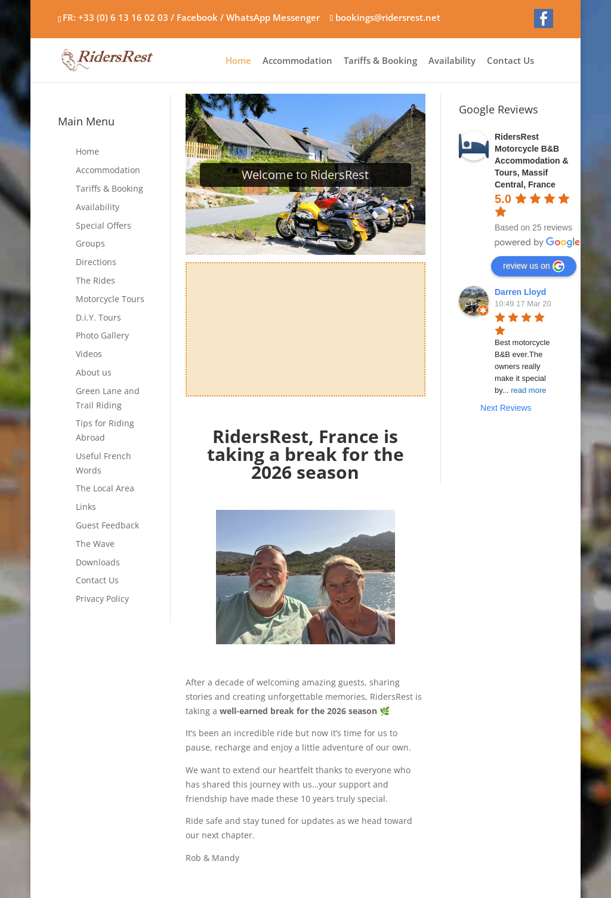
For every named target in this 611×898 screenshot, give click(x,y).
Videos (89, 353)
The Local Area (105, 488)
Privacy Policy (102, 598)
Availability (452, 61)
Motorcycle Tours (110, 299)
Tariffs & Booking (380, 61)
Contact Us (510, 61)
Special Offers (103, 225)
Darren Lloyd (520, 292)
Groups (90, 243)
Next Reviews (506, 408)
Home (238, 61)
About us (94, 372)
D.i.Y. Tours (98, 317)
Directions (96, 261)
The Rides (95, 280)
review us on (533, 266)
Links (86, 506)
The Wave (95, 543)
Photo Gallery (102, 335)
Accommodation (297, 61)
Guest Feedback (107, 525)
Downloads (98, 562)
